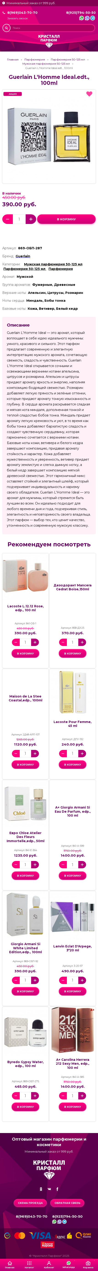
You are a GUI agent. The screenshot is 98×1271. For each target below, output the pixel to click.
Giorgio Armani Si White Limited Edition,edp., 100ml (25, 948)
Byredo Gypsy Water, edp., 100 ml (25, 1064)
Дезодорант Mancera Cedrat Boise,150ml (73, 587)
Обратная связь (67, 1203)
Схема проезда (30, 1203)
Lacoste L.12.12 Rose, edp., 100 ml (25, 608)
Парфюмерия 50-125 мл (68, 59)
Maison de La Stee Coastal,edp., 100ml (25, 698)
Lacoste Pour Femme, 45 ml (73, 724)
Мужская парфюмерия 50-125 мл (46, 63)
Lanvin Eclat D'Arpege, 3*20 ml (72, 948)
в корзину (66, 219)
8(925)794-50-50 (81, 12)
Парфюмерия (34, 59)
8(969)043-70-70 (22, 12)
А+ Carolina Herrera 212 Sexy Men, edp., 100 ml (72, 1064)
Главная (13, 59)
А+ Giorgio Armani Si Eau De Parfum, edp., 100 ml (73, 811)
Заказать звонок (17, 18)
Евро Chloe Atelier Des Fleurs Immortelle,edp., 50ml (25, 837)
